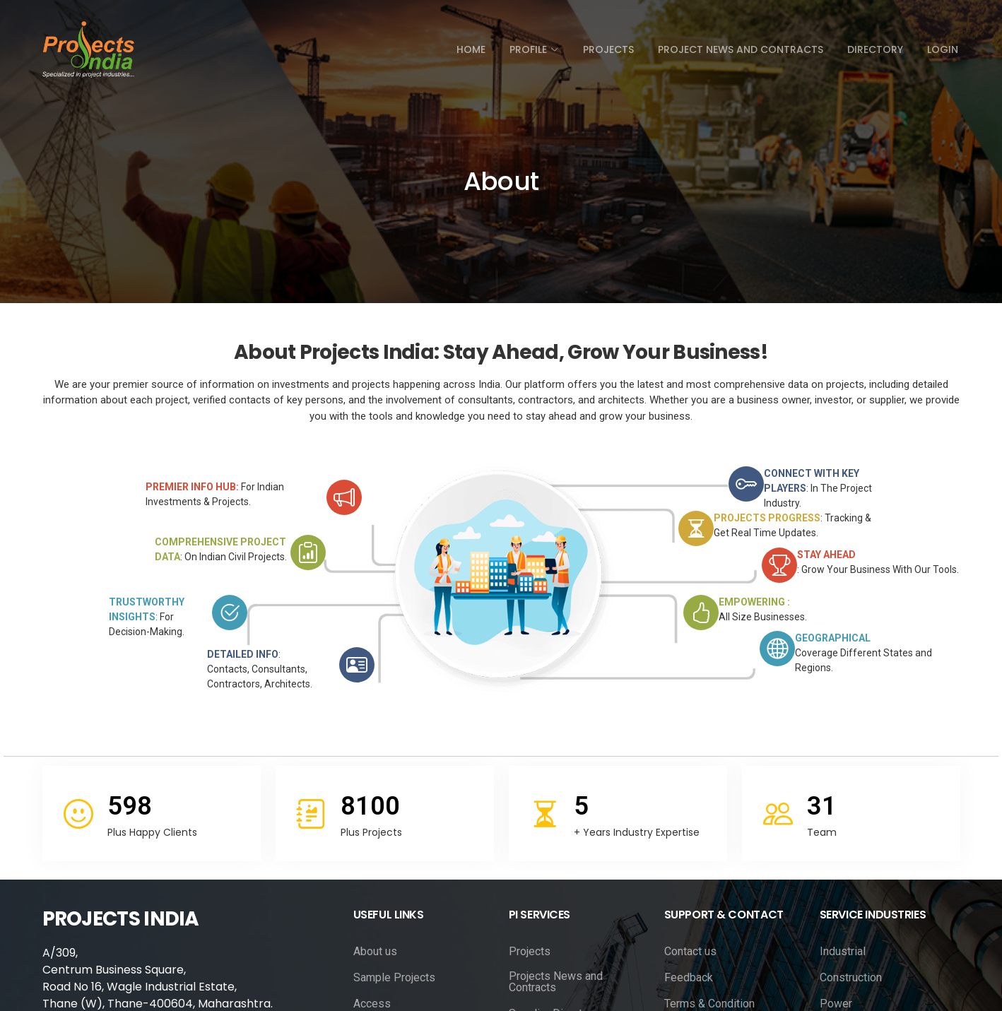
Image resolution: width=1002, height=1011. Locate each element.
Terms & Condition (709, 1004)
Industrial (843, 951)
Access (372, 1004)
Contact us (690, 951)
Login (942, 49)
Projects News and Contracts (556, 982)
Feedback (688, 977)
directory (875, 49)
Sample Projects (394, 977)
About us (375, 951)
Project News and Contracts (740, 49)
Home (470, 49)
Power (836, 1004)
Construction (851, 977)
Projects (608, 49)
